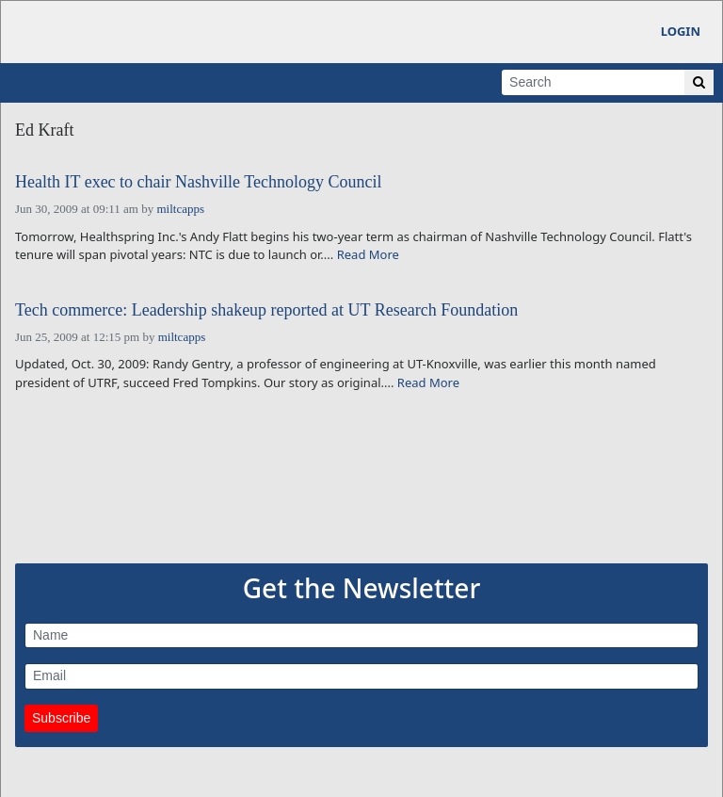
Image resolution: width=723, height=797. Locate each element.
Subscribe (61, 717)
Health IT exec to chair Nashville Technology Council (198, 182)
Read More (368, 254)
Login (680, 31)
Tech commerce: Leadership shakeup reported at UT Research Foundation (266, 310)
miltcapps (180, 209)
